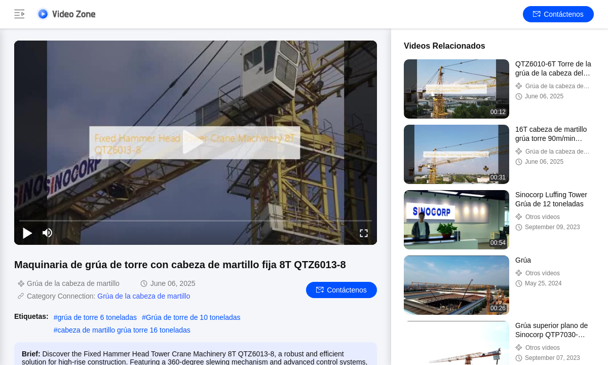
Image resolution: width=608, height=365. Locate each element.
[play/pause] (27, 232)
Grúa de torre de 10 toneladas (193, 317)
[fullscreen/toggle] (364, 232)
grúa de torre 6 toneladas (96, 317)
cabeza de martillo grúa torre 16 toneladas (123, 330)
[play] (195, 142)
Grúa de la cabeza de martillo (143, 296)
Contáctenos (558, 14)
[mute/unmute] (47, 232)
